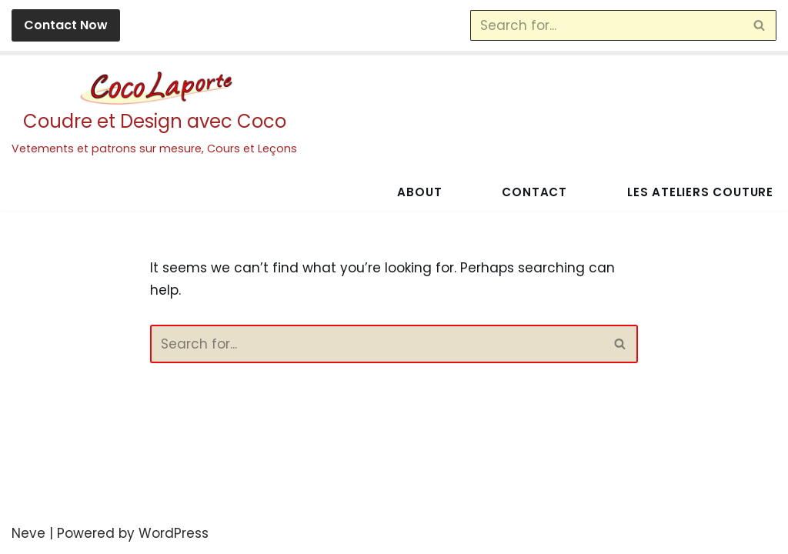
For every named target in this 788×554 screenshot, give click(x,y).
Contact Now (66, 25)
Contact (533, 192)
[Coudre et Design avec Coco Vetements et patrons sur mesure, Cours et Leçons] (154, 114)
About (417, 192)
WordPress (174, 533)
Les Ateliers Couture (699, 192)
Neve (28, 533)
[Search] (606, 25)
